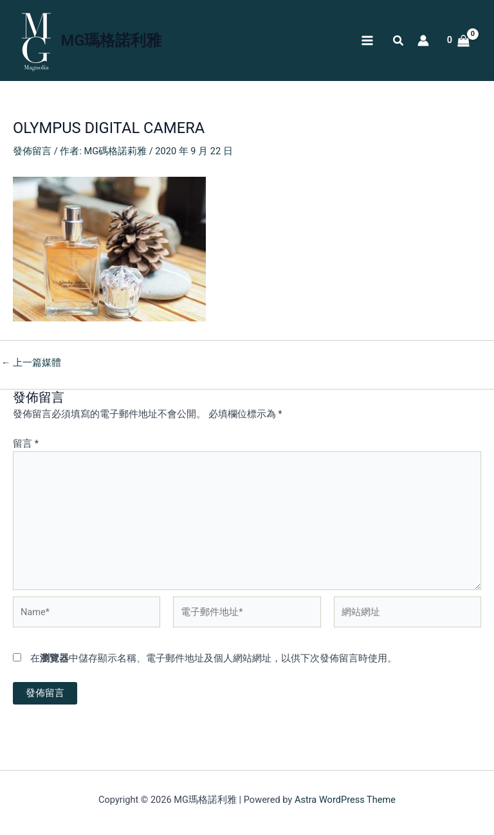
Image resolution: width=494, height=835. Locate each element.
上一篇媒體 (31, 363)
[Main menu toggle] (367, 40)
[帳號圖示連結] (423, 40)
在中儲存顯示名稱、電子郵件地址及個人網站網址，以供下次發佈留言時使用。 (213, 658)
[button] (399, 42)
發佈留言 (32, 151)
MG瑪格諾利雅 (111, 40)
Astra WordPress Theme (345, 799)
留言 (26, 443)
